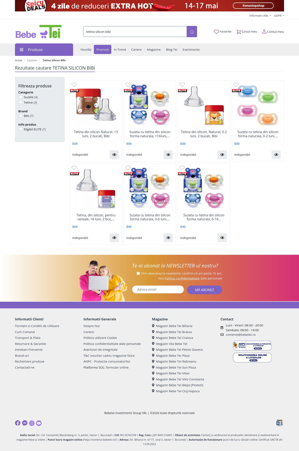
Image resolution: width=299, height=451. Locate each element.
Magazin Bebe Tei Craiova (172, 338)
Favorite (222, 31)
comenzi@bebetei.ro (241, 334)
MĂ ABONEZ (204, 290)
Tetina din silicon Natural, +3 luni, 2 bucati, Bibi (96, 134)
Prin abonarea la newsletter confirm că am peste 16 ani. (181, 273)
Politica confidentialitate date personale (112, 344)
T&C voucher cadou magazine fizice (109, 355)
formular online (117, 367)
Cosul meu (247, 30)
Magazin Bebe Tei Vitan (171, 373)
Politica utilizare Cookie (100, 338)
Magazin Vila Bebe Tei (169, 344)
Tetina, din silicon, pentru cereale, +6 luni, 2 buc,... (95, 217)
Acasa (18, 60)
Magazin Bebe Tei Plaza (171, 355)
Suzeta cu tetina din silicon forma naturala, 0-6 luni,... (149, 217)
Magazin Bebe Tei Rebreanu (174, 361)
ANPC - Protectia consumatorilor (106, 361)
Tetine (30, 102)
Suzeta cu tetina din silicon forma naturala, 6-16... (203, 217)
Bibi (28, 116)
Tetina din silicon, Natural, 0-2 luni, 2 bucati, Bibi (204, 134)
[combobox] (135, 31)
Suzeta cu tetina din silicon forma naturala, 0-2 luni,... (257, 134)
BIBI (75, 144)
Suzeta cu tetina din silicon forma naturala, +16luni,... (149, 134)
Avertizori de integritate (100, 349)
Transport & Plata (27, 338)
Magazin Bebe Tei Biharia (172, 326)
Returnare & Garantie (30, 344)
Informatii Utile (259, 15)
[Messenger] (24, 423)
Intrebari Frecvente (29, 349)
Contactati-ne (24, 367)
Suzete (30, 97)
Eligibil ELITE (34, 129)
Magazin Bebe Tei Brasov (172, 332)
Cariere (88, 332)
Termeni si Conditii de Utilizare (37, 326)
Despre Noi (91, 326)
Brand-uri (22, 355)
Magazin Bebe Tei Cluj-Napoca (176, 391)
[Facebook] (17, 423)
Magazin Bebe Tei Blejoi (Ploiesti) (177, 385)
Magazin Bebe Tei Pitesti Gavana (177, 349)
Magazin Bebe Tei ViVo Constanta (178, 379)
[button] (114, 154)
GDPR (278, 15)
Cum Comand (25, 332)
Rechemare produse (29, 361)
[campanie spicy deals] (149, 5)
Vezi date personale (190, 278)
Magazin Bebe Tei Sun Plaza (174, 367)
